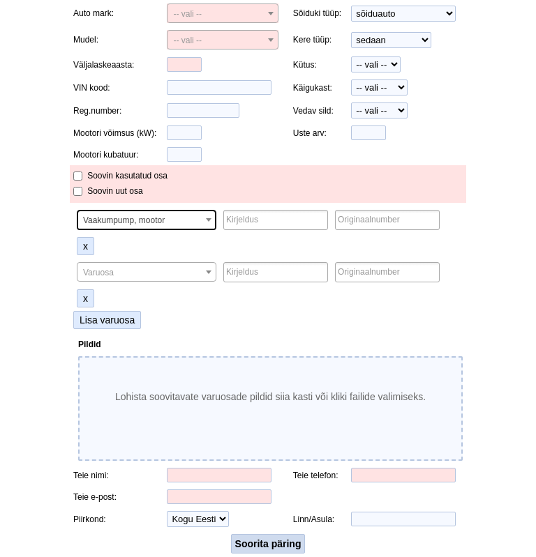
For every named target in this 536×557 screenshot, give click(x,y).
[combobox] (222, 13)
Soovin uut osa (114, 191)
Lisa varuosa (107, 320)
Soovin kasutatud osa (127, 176)
